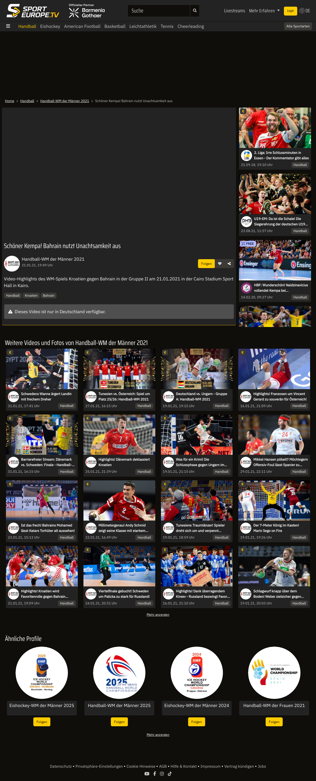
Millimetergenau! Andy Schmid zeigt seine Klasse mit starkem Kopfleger (122, 528)
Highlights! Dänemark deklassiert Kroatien (124, 462)
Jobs (262, 766)
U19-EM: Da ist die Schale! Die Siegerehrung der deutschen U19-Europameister (280, 222)
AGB (163, 766)
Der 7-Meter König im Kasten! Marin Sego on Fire (276, 528)
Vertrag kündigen (239, 766)
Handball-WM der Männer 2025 (119, 705)
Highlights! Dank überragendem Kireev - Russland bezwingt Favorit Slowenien (202, 594)
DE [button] (304, 11)
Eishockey (50, 26)
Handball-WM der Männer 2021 (64, 101)
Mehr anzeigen (158, 614)
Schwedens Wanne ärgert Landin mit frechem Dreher (46, 396)
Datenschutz (61, 766)
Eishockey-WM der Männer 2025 (41, 705)
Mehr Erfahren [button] (262, 11)
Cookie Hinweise (141, 766)
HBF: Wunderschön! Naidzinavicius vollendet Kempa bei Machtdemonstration (281, 288)
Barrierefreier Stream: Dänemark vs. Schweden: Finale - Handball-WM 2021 (46, 462)
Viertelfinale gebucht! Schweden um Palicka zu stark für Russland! (124, 594)
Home (9, 101)
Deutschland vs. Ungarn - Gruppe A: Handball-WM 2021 (201, 396)
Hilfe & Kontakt (184, 766)
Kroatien (31, 295)
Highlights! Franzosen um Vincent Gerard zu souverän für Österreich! (280, 396)
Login (290, 11)
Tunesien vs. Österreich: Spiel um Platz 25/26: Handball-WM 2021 (124, 396)
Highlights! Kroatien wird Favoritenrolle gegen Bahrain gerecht (43, 594)
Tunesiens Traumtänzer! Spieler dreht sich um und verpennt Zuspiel (200, 528)
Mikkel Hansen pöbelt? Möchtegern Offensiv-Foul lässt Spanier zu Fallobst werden (280, 462)
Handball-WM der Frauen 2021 (274, 705)
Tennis (167, 26)
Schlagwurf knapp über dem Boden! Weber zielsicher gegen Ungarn (277, 594)
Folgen (206, 263)
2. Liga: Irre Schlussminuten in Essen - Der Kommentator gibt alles (281, 155)
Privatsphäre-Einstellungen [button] (100, 766)
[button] (220, 263)
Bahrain (49, 295)
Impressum (210, 766)
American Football (82, 26)
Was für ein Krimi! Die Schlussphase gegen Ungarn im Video (200, 462)
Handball (27, 26)
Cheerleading (191, 26)
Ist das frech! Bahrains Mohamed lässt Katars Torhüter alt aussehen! (48, 528)
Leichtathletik (143, 26)
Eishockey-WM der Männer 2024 (196, 705)
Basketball (114, 26)
